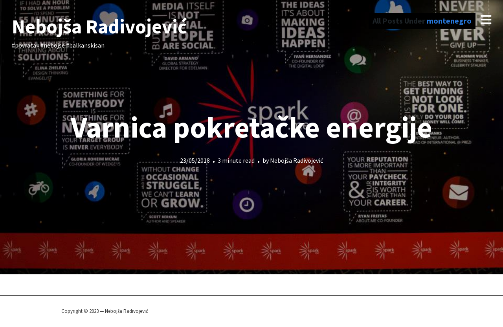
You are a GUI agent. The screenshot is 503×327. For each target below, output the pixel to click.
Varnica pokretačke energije (251, 127)
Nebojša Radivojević (99, 26)
